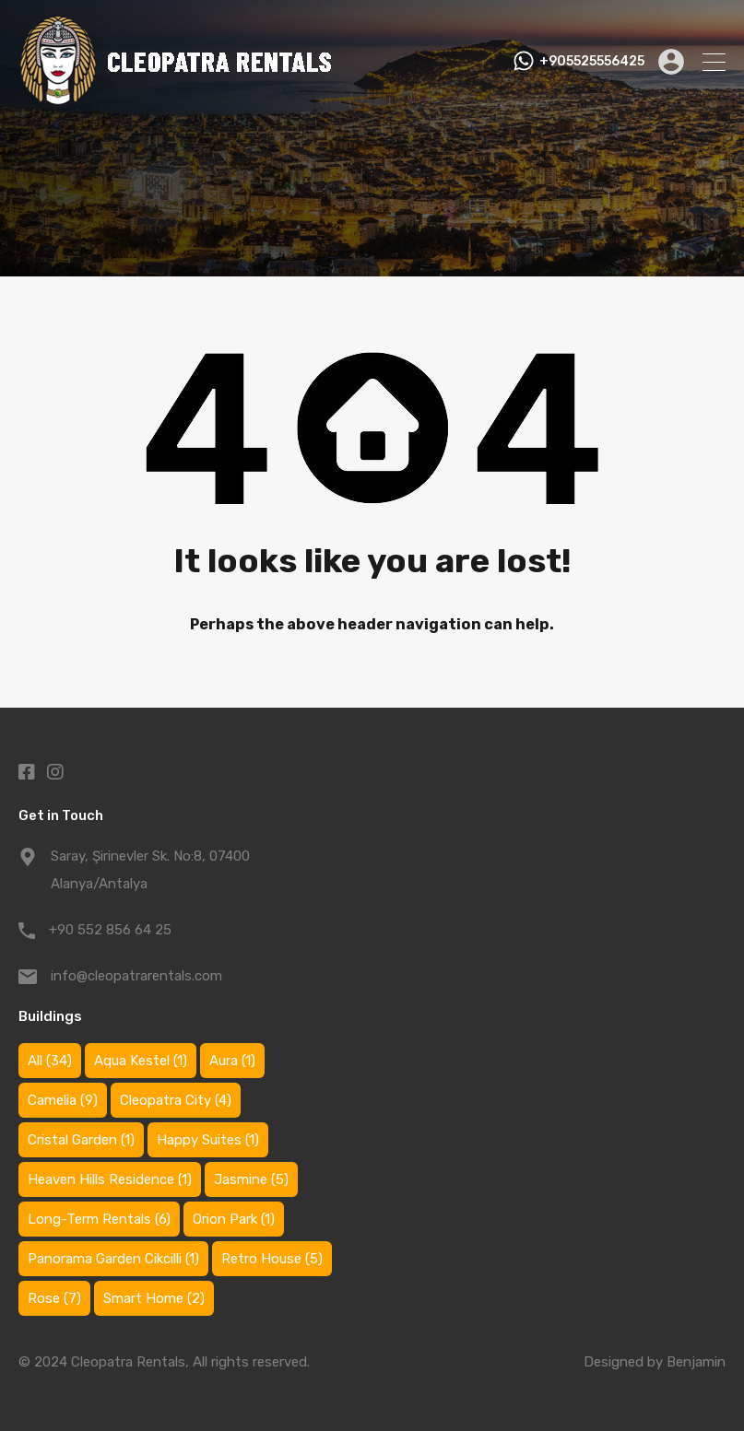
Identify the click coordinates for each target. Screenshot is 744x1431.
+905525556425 (591, 61)
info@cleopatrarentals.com (136, 976)
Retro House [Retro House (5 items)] (272, 1258)
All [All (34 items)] (50, 1060)
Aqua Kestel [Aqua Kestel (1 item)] (140, 1060)
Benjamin (696, 1362)
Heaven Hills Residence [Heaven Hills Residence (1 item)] (110, 1179)
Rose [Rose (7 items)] (54, 1298)
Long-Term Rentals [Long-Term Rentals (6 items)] (99, 1219)
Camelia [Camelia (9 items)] (63, 1100)
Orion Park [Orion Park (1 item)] (234, 1219)
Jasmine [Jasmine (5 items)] (251, 1179)
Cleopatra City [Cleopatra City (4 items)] (175, 1100)
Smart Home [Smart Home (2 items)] (154, 1298)
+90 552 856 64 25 (110, 929)
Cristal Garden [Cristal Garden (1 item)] (81, 1140)
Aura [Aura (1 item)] (232, 1060)
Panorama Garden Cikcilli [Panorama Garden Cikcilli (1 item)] (113, 1258)
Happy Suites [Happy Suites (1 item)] (208, 1140)
